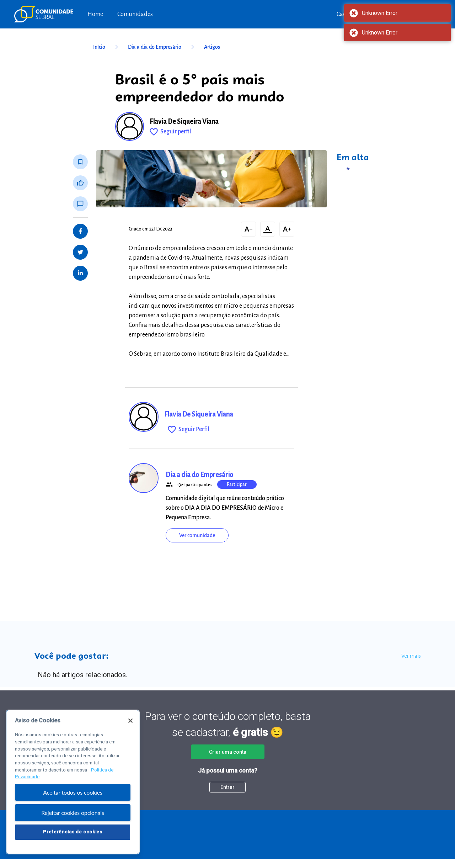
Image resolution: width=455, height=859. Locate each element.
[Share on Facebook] (80, 231)
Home (95, 14)
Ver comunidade (197, 535)
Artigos (212, 47)
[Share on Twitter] (80, 252)
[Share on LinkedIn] (80, 273)
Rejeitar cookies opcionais (72, 818)
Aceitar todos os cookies (72, 798)
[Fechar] (130, 727)
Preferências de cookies (72, 838)
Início (107, 47)
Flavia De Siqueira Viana (184, 121)
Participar (237, 484)
